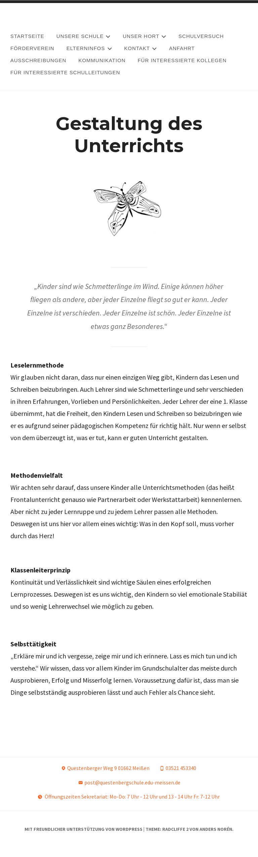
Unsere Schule (83, 36)
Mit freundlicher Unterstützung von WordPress (83, 839)
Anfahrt (182, 48)
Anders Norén (216, 839)
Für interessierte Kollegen (182, 60)
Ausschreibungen (38, 60)
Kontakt (140, 48)
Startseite (27, 36)
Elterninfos (89, 48)
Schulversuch (201, 36)
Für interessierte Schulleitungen (65, 72)
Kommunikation (101, 60)
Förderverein (32, 48)
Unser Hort (144, 36)
